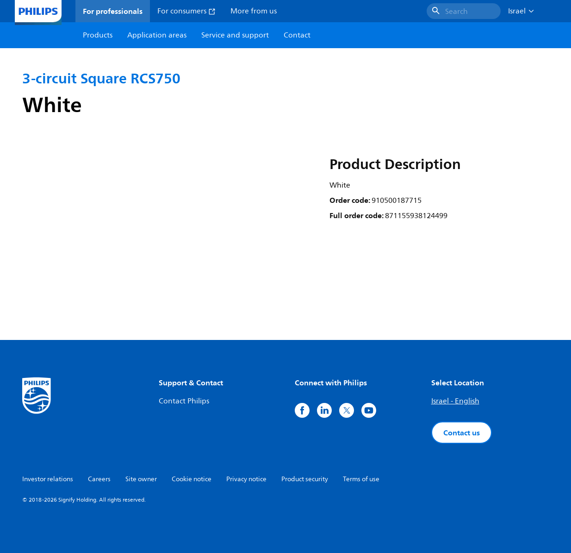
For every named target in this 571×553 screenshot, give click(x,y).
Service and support (235, 35)
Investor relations (47, 479)
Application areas (156, 35)
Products (97, 35)
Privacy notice (246, 479)
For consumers (186, 11)
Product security (304, 479)
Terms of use (361, 479)
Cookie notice (191, 479)
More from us (253, 11)
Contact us (461, 432)
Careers (99, 479)
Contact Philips (184, 401)
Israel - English (455, 401)
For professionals (113, 11)
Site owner (141, 479)
